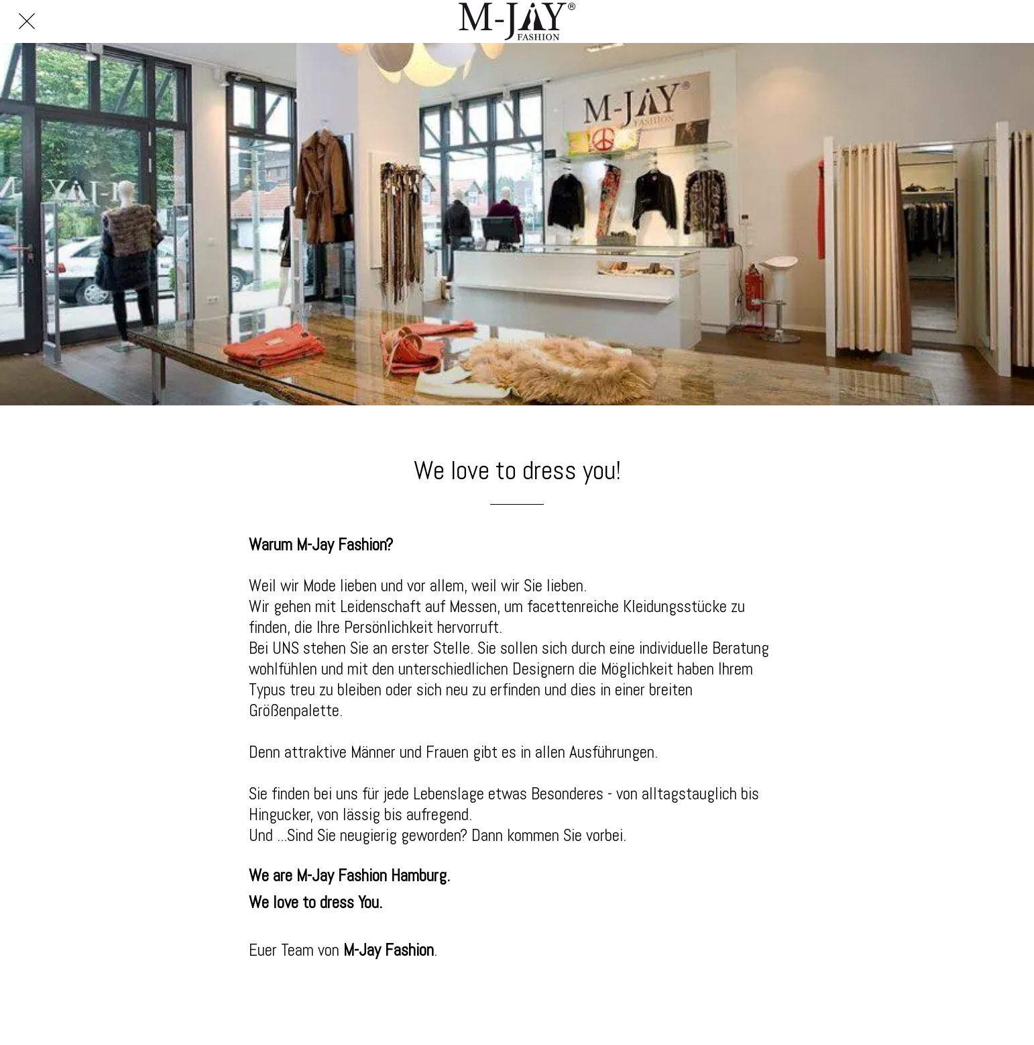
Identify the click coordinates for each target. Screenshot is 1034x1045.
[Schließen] (27, 21)
